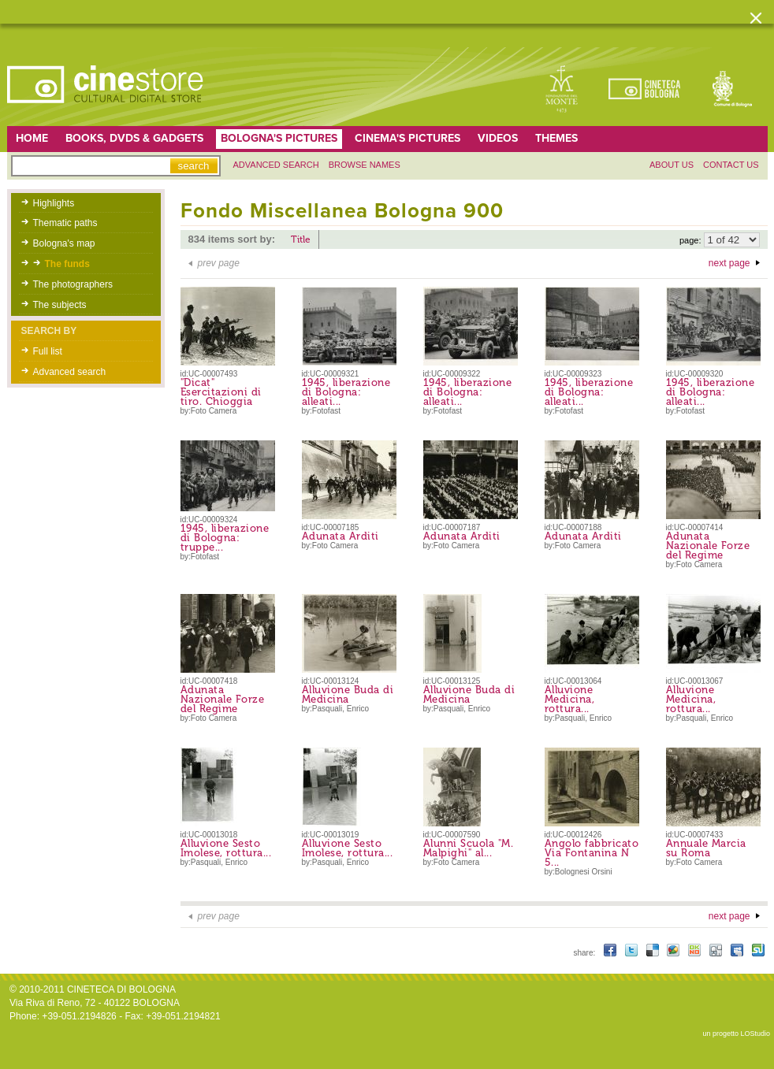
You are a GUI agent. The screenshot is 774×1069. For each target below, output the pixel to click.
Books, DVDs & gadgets (134, 138)
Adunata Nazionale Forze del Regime (708, 545)
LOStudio (755, 1033)
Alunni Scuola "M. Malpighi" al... (468, 848)
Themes (556, 138)
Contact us (731, 164)
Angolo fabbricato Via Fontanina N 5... (592, 852)
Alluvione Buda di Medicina (348, 694)
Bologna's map (64, 243)
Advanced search (276, 164)
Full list (47, 351)
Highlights (54, 203)
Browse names (364, 164)
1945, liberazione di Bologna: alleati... (346, 392)
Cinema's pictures (407, 138)
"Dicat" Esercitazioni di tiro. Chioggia (221, 392)
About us (671, 164)
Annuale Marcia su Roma (706, 848)
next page (729, 263)
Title (301, 239)
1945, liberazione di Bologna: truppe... (225, 537)
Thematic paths (65, 222)
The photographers (73, 284)
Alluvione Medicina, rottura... (570, 699)
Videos (498, 138)
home (32, 138)
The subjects (60, 304)
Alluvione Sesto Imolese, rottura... (226, 848)
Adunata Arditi (340, 536)
